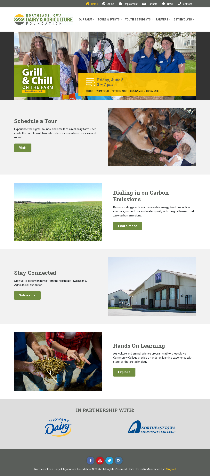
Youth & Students (138, 19)
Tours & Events (109, 19)
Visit (23, 148)
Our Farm (85, 19)
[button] (28, 66)
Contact (185, 3)
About (108, 3)
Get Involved (183, 19)
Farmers (162, 19)
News (168, 3)
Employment (128, 3)
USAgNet (170, 469)
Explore (124, 372)
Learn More (127, 226)
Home (92, 3)
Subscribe (27, 295)
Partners (149, 3)
